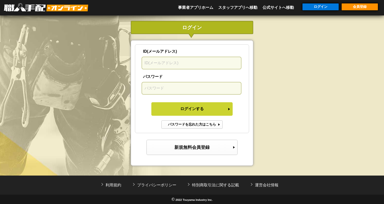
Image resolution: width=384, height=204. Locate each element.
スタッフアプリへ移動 (237, 7)
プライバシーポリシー (156, 185)
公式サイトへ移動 (278, 7)
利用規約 (113, 185)
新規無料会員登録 (192, 147)
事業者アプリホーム (195, 7)
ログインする (192, 109)
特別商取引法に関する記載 (215, 185)
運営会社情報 (266, 185)
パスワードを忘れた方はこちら (192, 124)
